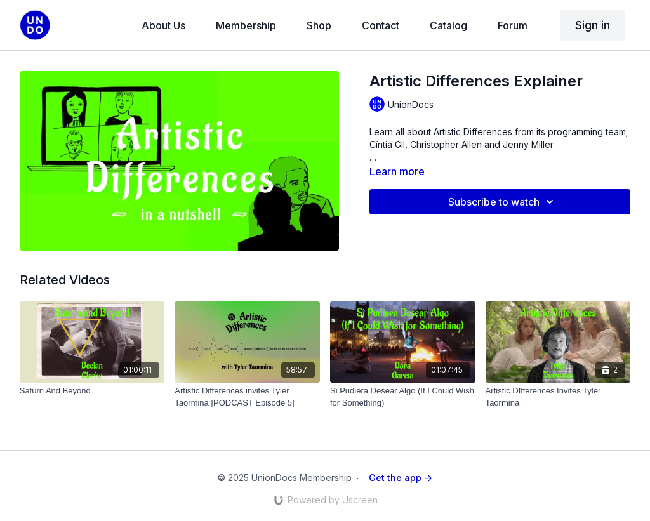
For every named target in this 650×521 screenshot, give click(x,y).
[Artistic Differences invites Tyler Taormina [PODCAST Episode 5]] (247, 397)
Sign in (592, 25)
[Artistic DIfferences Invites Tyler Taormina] (558, 397)
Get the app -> (400, 477)
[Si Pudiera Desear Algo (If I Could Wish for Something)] (402, 397)
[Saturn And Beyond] (92, 391)
